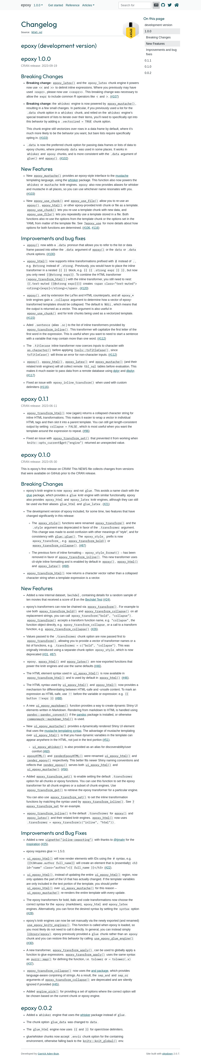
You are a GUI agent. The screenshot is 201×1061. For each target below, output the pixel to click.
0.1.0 (148, 66)
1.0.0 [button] (37, 5)
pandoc (81, 714)
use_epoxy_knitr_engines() (48, 925)
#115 (30, 318)
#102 (63, 158)
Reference (73, 5)
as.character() (39, 350)
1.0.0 (148, 31)
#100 (51, 254)
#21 (106, 504)
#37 (29, 963)
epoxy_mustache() (121, 104)
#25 (44, 844)
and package (99, 970)
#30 (29, 943)
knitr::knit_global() (100, 1041)
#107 (114, 96)
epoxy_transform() (109, 523)
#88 (58, 698)
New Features (155, 43)
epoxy (26, 5)
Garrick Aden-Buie (48, 1053)
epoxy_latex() (64, 83)
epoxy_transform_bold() (87, 541)
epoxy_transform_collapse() (55, 545)
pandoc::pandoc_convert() (47, 715)
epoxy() (51, 158)
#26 (94, 629)
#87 (82, 545)
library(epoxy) (39, 934)
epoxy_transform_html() (46, 279)
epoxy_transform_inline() (47, 329)
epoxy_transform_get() (45, 790)
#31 (45, 654)
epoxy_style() (50, 523)
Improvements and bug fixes (161, 52)
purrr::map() (41, 959)
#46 (97, 666)
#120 (84, 288)
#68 (65, 566)
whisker (73, 180)
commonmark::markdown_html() (50, 719)
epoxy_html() (52, 205)
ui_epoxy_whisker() (48, 747)
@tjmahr (119, 839)
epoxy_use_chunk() (48, 201)
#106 (86, 227)
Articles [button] (87, 5)
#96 (86, 431)
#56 (64, 769)
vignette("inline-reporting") (69, 840)
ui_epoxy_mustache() (50, 726)
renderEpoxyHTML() (68, 756)
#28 (29, 913)
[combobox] (135, 5)
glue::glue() (65, 536)
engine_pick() (48, 991)
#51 (105, 739)
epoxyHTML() (36, 756)
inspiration (33, 844)
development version (158, 25)
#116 (95, 227)
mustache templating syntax (62, 730)
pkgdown (167, 1053)
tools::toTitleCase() (91, 350)
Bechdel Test (93, 599)
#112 (101, 338)
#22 (107, 867)
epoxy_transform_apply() (72, 950)
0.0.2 (148, 73)
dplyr (116, 371)
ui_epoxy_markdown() (52, 706)
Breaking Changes (158, 37)
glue (29, 495)
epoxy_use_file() (84, 201)
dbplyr (130, 371)
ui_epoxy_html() (86, 673)
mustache (121, 175)
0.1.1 (148, 60)
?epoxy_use (92, 223)
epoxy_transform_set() (71, 438)
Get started (55, 5)
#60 (46, 751)
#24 (106, 599)
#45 (55, 984)
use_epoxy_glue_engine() (113, 938)
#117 (30, 375)
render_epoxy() (39, 760)
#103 (43, 138)
